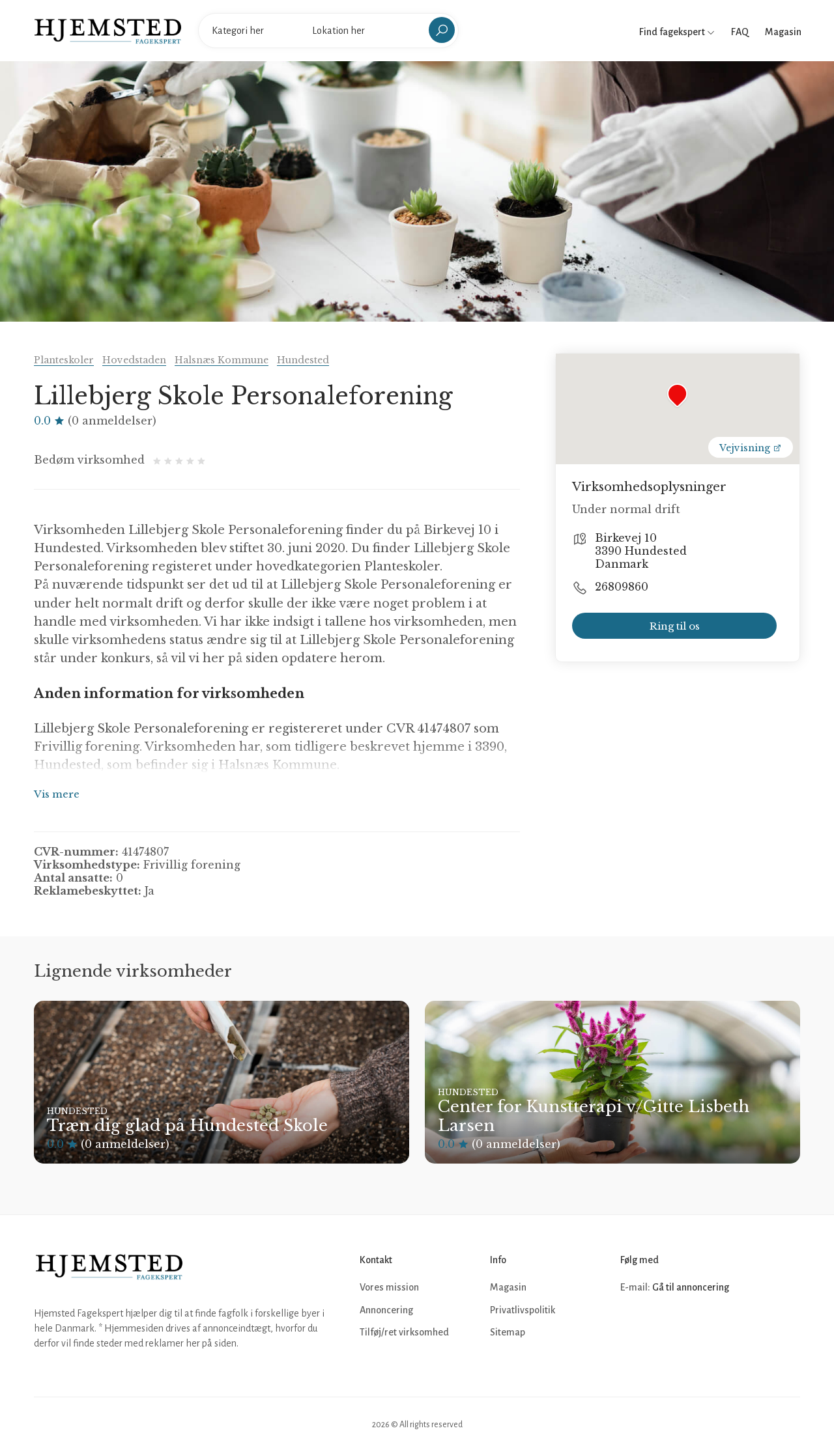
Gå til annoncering (690, 1287)
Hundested (303, 360)
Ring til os (675, 626)
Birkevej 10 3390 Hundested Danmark (641, 550)
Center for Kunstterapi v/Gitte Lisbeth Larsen (593, 1116)
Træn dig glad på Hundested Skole (187, 1125)
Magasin (783, 32)
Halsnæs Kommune (221, 360)
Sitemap (507, 1332)
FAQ (740, 32)
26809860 (621, 586)
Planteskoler (64, 360)
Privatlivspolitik (522, 1310)
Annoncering (386, 1310)
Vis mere (56, 794)
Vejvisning (750, 448)
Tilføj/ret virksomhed (404, 1332)
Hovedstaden (134, 360)
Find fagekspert (677, 32)
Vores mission (389, 1287)
